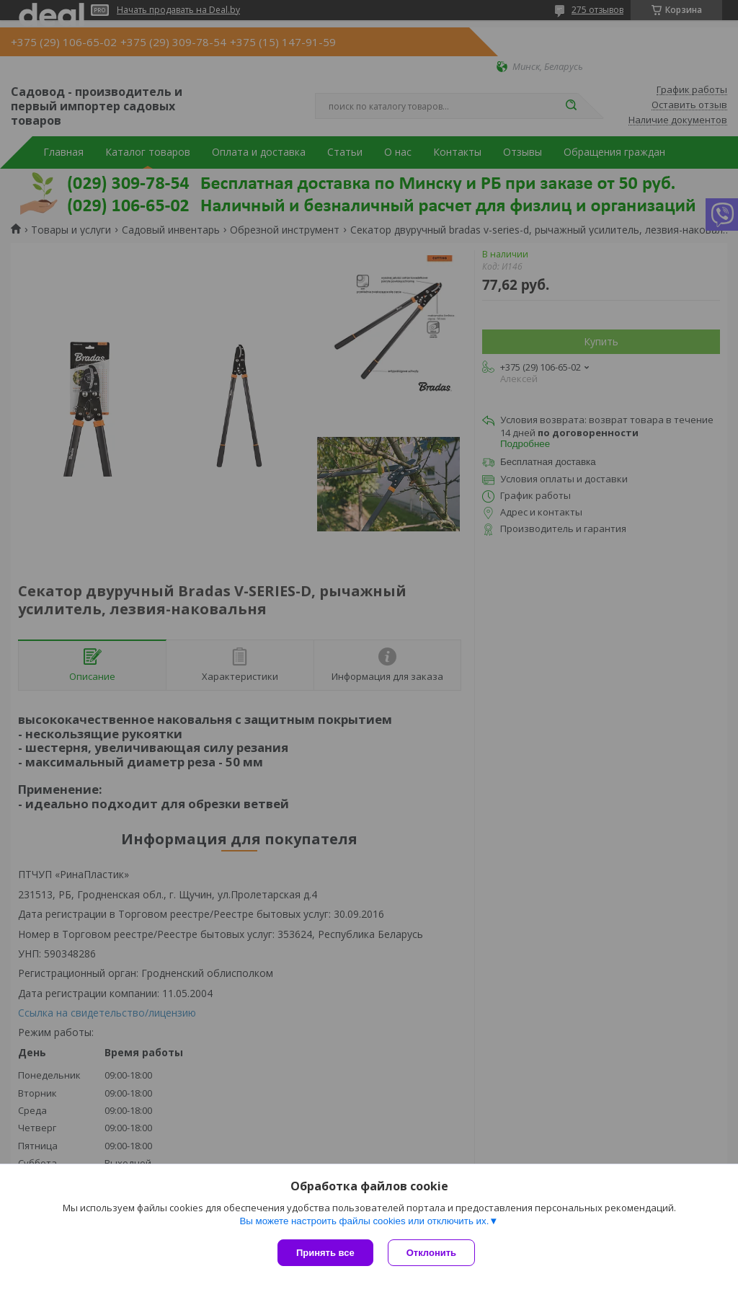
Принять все (325, 1252)
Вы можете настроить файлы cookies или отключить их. (364, 1221)
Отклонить (431, 1252)
